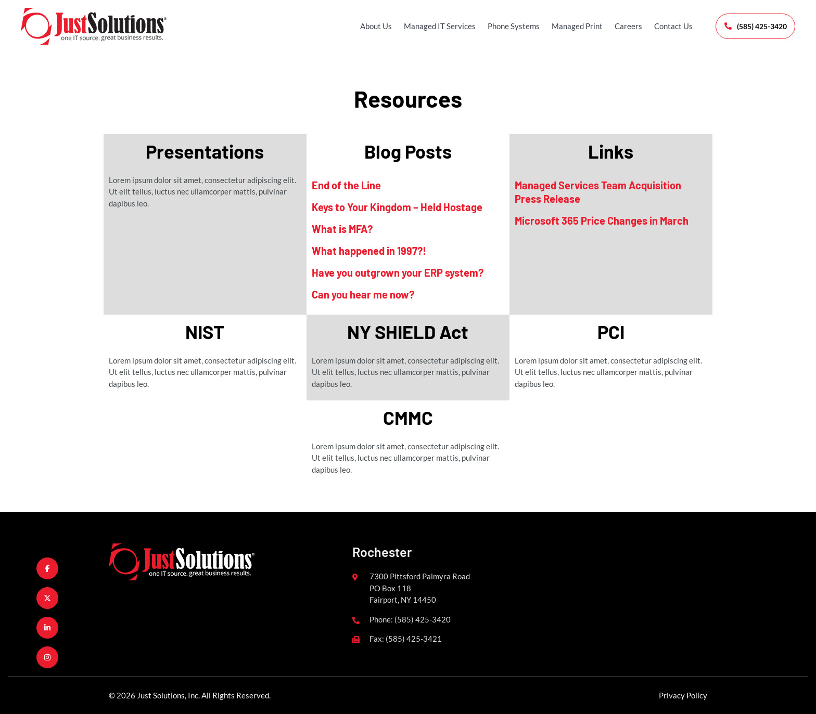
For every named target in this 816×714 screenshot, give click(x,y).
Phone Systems (504, 26)
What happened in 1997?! (369, 250)
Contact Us (664, 26)
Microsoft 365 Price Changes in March (601, 220)
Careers (619, 26)
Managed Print (567, 26)
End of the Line (346, 185)
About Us (366, 26)
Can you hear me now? (363, 294)
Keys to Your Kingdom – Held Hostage (397, 207)
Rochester (382, 552)
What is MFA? (342, 229)
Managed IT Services (430, 26)
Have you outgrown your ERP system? (397, 272)
